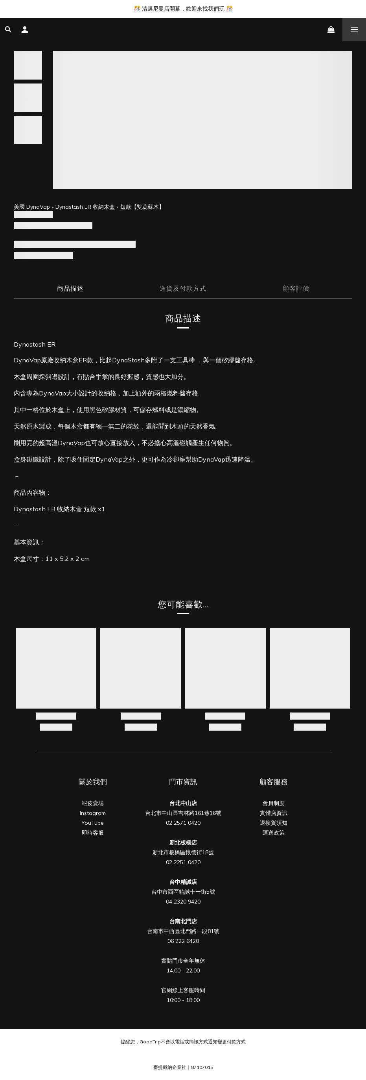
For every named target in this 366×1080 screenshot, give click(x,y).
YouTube (92, 822)
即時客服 (93, 832)
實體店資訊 (273, 812)
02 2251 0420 (183, 862)
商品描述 (70, 288)
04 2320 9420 (183, 901)
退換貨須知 (273, 822)
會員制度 (274, 803)
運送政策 (274, 832)
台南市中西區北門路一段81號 (183, 931)
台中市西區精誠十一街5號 (183, 891)
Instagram (93, 812)
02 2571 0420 (183, 822)
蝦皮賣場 (93, 803)
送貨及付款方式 (183, 288)
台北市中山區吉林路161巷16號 (183, 812)
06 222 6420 (183, 941)
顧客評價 (296, 288)
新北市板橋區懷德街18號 (183, 852)
